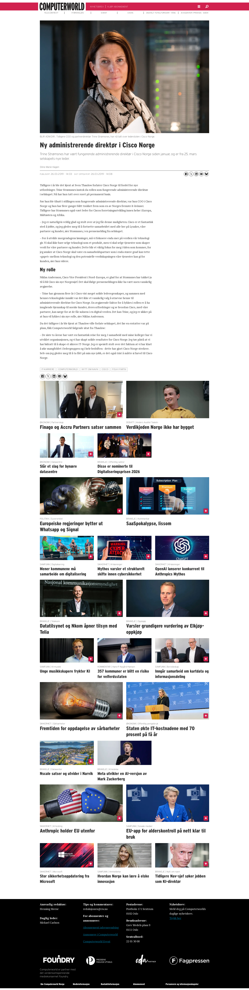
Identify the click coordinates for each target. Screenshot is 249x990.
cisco (105, 369)
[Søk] (207, 6)
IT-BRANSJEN (77, 13)
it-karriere (48, 369)
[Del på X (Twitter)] (191, 174)
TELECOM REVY (51, 13)
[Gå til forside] (62, 6)
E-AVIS (130, 13)
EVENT (104, 13)
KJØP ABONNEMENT (118, 6)
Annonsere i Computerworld (100, 934)
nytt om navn (90, 369)
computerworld (68, 369)
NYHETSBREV (97, 6)
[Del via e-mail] (201, 174)
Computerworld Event (96, 941)
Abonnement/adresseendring (101, 927)
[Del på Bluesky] (206, 174)
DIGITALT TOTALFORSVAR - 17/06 (161, 13)
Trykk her (175, 918)
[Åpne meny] (199, 6)
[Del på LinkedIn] (196, 174)
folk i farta (119, 369)
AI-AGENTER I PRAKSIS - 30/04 (194, 13)
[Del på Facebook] (186, 174)
